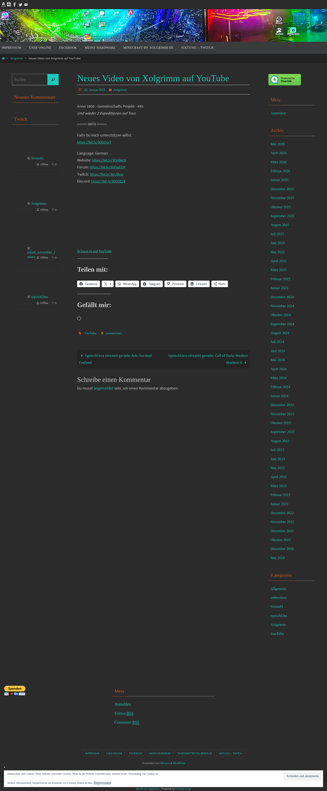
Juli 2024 (278, 342)
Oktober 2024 (281, 315)
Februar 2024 (281, 387)
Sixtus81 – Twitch (230, 753)
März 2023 (279, 486)
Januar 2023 (280, 504)
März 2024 (279, 378)
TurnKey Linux (183, 788)
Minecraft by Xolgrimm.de (195, 753)
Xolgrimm (16, 58)
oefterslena (279, 597)
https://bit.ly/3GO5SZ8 (109, 180)
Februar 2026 (281, 171)
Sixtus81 (38, 158)
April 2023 (279, 477)
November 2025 (283, 198)
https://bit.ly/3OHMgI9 (110, 159)
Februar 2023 (281, 495)
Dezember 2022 (283, 513)
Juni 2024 (278, 351)
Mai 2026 (278, 144)
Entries (124, 713)
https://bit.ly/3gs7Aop (108, 174)
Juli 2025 (278, 234)
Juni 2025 (278, 243)
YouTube (91, 333)
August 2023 (281, 441)
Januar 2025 (280, 288)
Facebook (135, 753)
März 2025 (279, 270)
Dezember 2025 (283, 189)
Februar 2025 (281, 279)
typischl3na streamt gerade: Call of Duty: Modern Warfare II (208, 359)
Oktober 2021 (281, 540)
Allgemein (279, 588)
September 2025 (283, 216)
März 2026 (279, 162)
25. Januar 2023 (95, 89)
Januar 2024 (280, 396)
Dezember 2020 (283, 548)
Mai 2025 (278, 252)
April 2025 (279, 261)
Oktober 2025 (281, 207)
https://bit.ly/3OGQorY (95, 141)
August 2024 (281, 333)
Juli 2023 (278, 450)
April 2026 (279, 153)
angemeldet (103, 387)
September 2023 (283, 432)
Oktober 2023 (281, 423)
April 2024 (279, 369)
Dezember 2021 (283, 531)
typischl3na (40, 297)
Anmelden (279, 113)
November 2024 (283, 306)
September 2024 (283, 324)
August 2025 (281, 225)
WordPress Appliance (147, 788)
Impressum (92, 753)
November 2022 (283, 522)
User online (114, 753)
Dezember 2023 (283, 405)
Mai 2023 (278, 468)
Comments (127, 722)
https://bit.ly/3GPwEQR (108, 166)
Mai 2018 (278, 558)
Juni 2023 (278, 459)
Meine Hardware (160, 753)
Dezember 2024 (283, 297)
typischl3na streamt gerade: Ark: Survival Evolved (115, 359)
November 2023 (283, 414)
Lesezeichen (116, 333)
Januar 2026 (280, 180)
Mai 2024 (278, 360)
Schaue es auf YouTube (96, 250)
